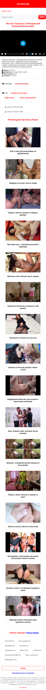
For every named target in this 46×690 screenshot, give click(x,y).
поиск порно (32, 633)
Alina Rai (9, 641)
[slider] (12, 54)
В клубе (24, 646)
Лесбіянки (10, 646)
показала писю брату (19, 93)
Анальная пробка (13, 655)
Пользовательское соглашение (23, 673)
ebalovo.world (6, 11)
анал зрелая (24, 641)
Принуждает (11, 660)
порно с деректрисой (28, 98)
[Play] (2, 54)
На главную (23, 687)
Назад (23, 668)
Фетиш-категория (21, 84)
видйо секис (9, 98)
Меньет (24, 650)
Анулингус (10, 650)
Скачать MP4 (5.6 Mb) (14, 107)
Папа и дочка (31, 655)
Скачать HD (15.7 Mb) (14, 112)
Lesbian (37, 650)
